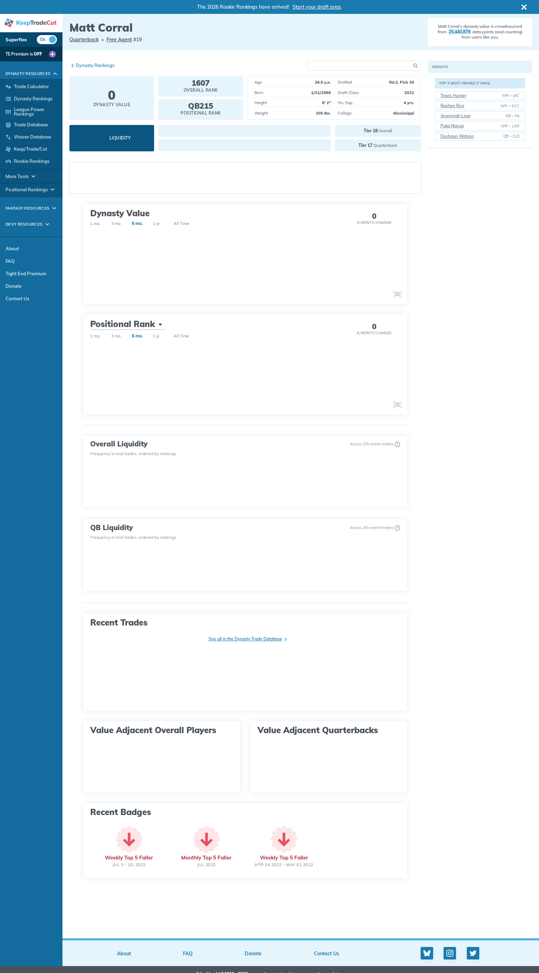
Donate (14, 286)
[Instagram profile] (450, 953)
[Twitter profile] (473, 953)
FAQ (10, 261)
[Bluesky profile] (427, 953)
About (12, 248)
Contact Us (17, 298)
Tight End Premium (26, 273)
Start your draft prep (317, 7)
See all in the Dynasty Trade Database (245, 638)
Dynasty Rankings (95, 65)
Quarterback (84, 39)
